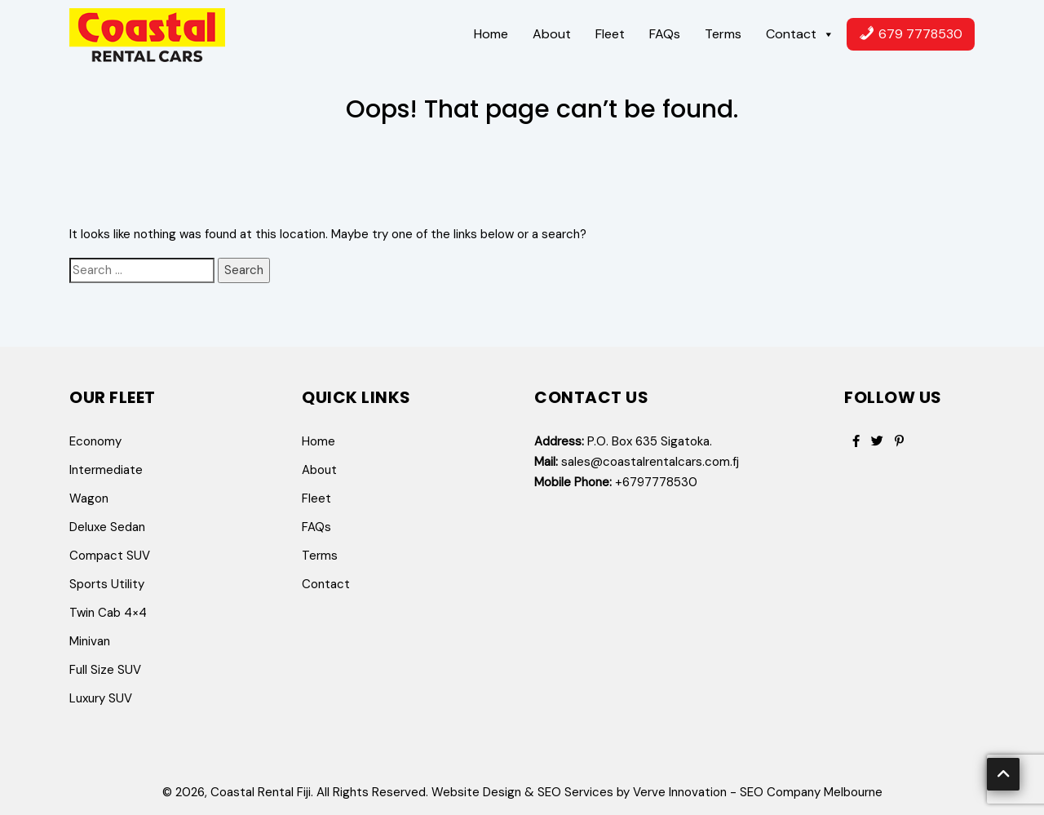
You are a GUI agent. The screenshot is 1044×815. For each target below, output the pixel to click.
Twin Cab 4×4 (108, 613)
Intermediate (106, 470)
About (552, 33)
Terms (723, 33)
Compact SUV (109, 555)
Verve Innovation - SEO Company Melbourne (758, 792)
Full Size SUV (105, 670)
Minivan (89, 641)
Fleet (610, 33)
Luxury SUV (100, 698)
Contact (800, 34)
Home (491, 33)
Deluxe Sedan (107, 527)
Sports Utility (106, 584)
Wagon (88, 498)
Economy (95, 441)
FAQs (664, 33)
